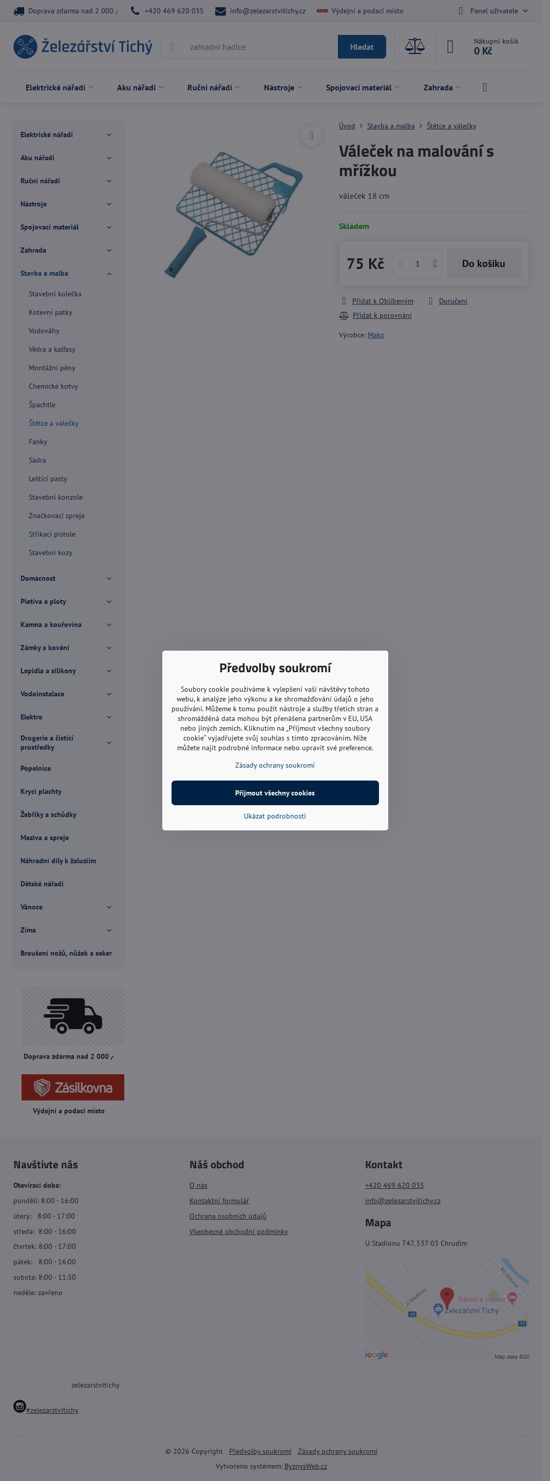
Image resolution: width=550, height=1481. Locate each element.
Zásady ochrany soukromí (275, 765)
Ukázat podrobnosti (275, 816)
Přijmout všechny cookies (275, 793)
